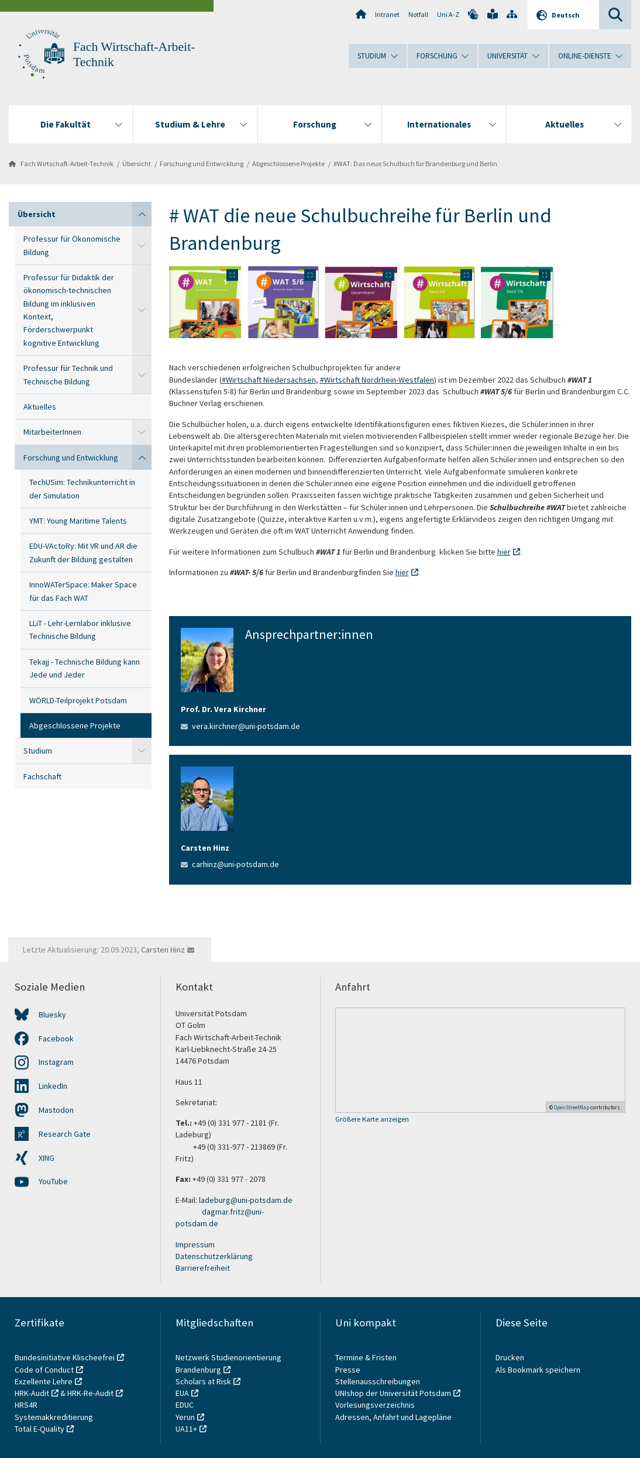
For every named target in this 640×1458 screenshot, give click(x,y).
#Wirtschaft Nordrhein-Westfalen (377, 379)
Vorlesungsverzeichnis (376, 1404)
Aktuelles (39, 406)
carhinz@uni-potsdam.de (235, 864)
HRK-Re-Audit (90, 1393)
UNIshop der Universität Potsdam (393, 1393)
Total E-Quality (39, 1428)
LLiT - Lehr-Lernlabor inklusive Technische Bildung (80, 629)
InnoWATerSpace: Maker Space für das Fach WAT (83, 591)
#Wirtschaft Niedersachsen (269, 379)
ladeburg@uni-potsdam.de (246, 1200)
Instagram (56, 1062)
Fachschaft (42, 776)
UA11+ (186, 1428)
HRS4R (26, 1404)
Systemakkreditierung (54, 1417)
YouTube (53, 1181)
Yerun (185, 1417)
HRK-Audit (32, 1393)
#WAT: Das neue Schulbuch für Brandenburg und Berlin (415, 163)
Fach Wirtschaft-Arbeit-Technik (66, 163)
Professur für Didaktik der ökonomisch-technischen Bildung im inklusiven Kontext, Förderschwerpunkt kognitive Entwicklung (68, 310)
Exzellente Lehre (44, 1381)
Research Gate (65, 1134)
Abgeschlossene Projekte (288, 163)
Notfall (418, 14)
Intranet (387, 14)
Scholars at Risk (203, 1381)
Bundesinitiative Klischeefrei (65, 1357)
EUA (182, 1393)
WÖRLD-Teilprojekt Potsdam (78, 700)
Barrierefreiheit (203, 1268)
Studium (37, 750)
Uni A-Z (448, 14)
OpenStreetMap (571, 1107)
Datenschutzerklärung (214, 1256)
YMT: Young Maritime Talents (78, 520)
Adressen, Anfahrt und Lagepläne (393, 1417)
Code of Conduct (44, 1369)
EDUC (185, 1404)
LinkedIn (53, 1086)
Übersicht (136, 163)
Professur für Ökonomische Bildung (72, 245)
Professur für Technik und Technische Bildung (68, 374)
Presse (348, 1369)
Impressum (195, 1244)
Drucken (510, 1357)
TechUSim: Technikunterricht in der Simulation (82, 488)
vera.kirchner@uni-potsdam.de (246, 726)
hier (504, 551)
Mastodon (56, 1110)
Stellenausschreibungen (377, 1381)
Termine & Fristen (366, 1357)
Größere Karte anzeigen (372, 1119)
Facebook (56, 1038)
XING (46, 1158)
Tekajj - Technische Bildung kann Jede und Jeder (84, 668)
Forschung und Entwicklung (201, 163)
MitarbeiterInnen (52, 432)
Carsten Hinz (163, 949)
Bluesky (52, 1014)
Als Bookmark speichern (538, 1369)
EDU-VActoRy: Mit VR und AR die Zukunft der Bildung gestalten (83, 552)
